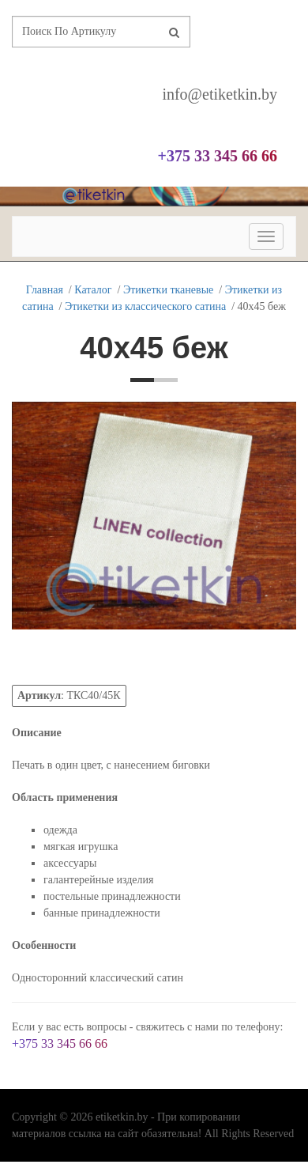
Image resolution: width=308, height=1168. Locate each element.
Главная (44, 290)
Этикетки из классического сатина (145, 306)
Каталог (92, 290)
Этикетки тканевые (168, 290)
